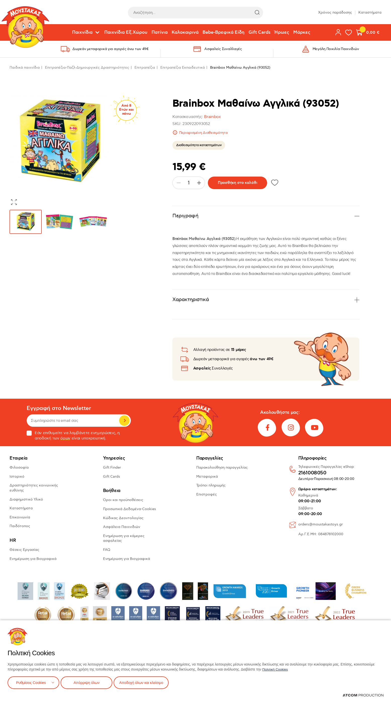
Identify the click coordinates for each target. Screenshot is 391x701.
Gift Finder (112, 467)
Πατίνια (160, 32)
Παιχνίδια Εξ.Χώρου (126, 32)
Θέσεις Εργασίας (24, 550)
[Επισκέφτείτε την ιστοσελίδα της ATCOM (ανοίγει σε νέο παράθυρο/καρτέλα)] (363, 695)
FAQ (106, 550)
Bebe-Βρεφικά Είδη (224, 32)
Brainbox (212, 116)
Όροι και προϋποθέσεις (123, 500)
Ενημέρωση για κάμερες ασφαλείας (123, 538)
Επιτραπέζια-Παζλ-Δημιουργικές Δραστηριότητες (87, 67)
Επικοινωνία (20, 517)
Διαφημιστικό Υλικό (26, 499)
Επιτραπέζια (144, 67)
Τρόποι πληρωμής (211, 485)
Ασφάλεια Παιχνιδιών (121, 527)
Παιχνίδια (82, 32)
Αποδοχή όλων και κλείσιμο (145, 682)
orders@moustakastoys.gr (320, 524)
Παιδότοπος (20, 526)
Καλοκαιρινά (185, 32)
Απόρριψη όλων (88, 682)
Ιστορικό (17, 476)
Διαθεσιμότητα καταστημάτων (198, 145)
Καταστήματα (369, 12)
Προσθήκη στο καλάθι (237, 182)
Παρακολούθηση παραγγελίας (222, 467)
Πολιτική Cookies (275, 669)
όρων (65, 438)
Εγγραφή (124, 420)
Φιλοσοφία (19, 467)
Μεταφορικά (207, 476)
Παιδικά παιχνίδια (25, 67)
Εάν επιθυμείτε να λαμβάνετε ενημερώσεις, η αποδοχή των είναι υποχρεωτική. (73, 436)
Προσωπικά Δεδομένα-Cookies (129, 509)
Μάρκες (301, 32)
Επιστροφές (206, 494)
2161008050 (312, 473)
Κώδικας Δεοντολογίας (123, 518)
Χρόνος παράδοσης (335, 12)
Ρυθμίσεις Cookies (31, 682)
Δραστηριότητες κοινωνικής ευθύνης (34, 487)
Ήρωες (281, 32)
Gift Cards (259, 32)
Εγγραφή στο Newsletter (59, 408)
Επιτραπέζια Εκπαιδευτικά (182, 67)
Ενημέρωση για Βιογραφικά (33, 559)
